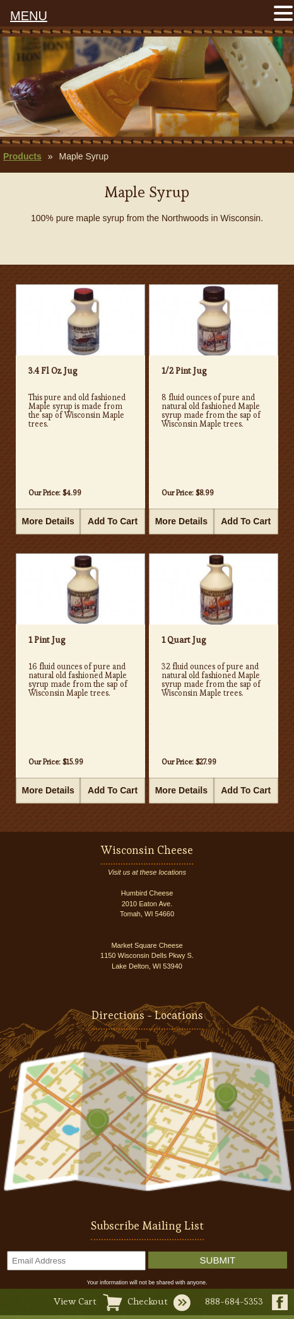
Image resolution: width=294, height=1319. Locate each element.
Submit (218, 1260)
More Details (48, 521)
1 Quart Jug (184, 639)
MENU (28, 16)
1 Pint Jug (47, 639)
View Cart (75, 1301)
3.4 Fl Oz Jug (53, 370)
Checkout (147, 1301)
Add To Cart (113, 521)
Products (22, 156)
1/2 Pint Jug (184, 370)
